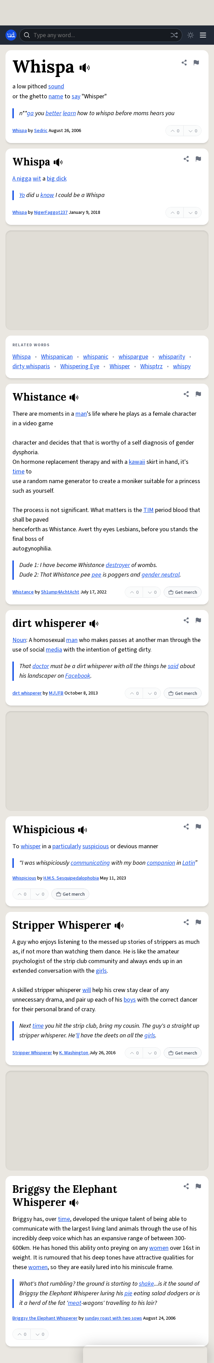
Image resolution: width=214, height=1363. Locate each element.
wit (37, 178)
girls (101, 971)
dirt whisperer (27, 693)
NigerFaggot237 (51, 212)
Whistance (23, 592)
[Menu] (202, 35)
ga (30, 113)
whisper (31, 846)
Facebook (77, 676)
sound (56, 86)
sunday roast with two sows (113, 1318)
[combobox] (100, 35)
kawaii (137, 462)
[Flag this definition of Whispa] (196, 62)
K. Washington (74, 1052)
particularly (66, 846)
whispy (182, 366)
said (173, 666)
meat (74, 1303)
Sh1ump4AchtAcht (60, 592)
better (53, 113)
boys (130, 999)
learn (69, 113)
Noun (19, 640)
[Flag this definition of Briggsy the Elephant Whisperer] (198, 1186)
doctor (40, 666)
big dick (57, 178)
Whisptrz (151, 366)
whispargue (133, 356)
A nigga (21, 178)
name (56, 96)
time (18, 471)
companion (161, 863)
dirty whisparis (31, 366)
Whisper (120, 366)
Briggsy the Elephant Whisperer (45, 1318)
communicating (90, 863)
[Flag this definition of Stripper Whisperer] (198, 922)
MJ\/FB (56, 693)
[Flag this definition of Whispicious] (198, 826)
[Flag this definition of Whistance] (198, 394)
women (159, 1248)
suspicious (95, 846)
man (81, 414)
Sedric (41, 130)
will (86, 990)
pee (96, 574)
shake (146, 1283)
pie (128, 1293)
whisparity (172, 356)
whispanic (95, 356)
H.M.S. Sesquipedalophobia (71, 878)
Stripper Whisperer (32, 1052)
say (76, 96)
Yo (22, 195)
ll (78, 1035)
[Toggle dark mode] (190, 35)
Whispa (19, 130)
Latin (188, 863)
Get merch (182, 592)
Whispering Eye (79, 366)
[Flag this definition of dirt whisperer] (198, 620)
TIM (148, 510)
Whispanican (57, 356)
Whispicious (24, 878)
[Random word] (174, 35)
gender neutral (161, 574)
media (54, 649)
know (47, 195)
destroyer (118, 565)
